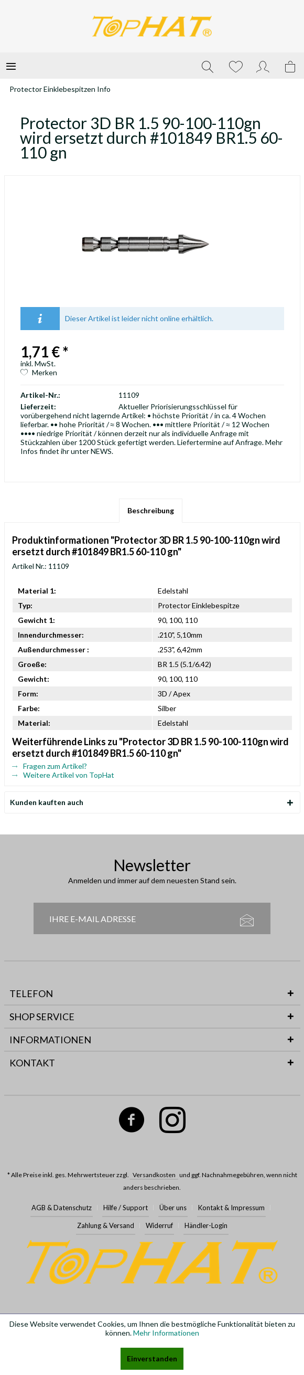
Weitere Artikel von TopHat (63, 774)
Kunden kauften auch (46, 802)
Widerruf (159, 1225)
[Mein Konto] (263, 65)
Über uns (173, 1207)
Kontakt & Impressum (231, 1207)
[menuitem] (11, 65)
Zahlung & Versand (105, 1225)
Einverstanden (152, 1358)
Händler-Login (205, 1225)
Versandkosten (154, 1175)
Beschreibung (150, 510)
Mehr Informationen (166, 1332)
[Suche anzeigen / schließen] (207, 65)
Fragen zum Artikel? (49, 765)
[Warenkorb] (291, 65)
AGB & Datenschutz (61, 1207)
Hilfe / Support (125, 1207)
